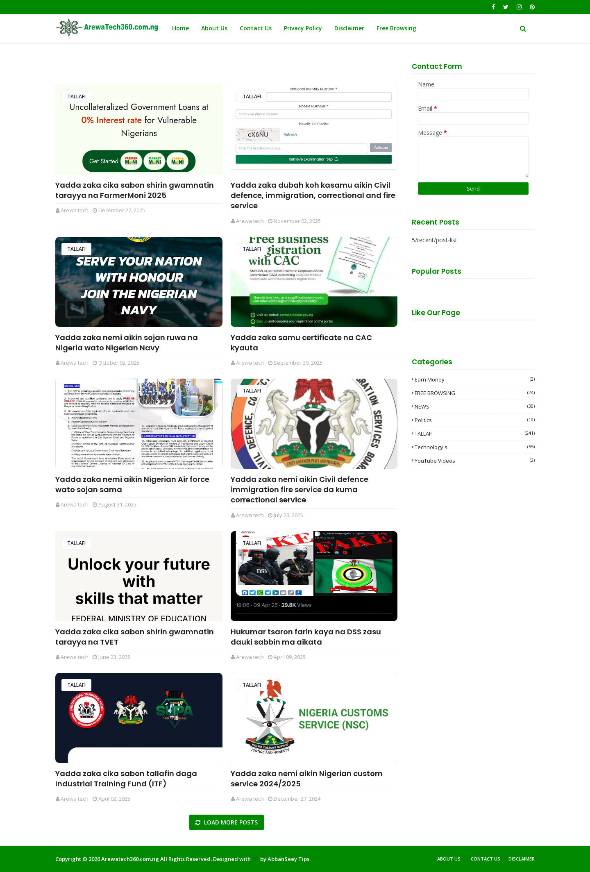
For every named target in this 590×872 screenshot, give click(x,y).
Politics (475, 420)
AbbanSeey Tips (288, 859)
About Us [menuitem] (214, 28)
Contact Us (485, 859)
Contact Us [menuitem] (256, 28)
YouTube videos (475, 460)
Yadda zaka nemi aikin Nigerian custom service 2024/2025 (307, 778)
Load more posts (230, 822)
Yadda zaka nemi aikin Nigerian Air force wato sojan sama (132, 484)
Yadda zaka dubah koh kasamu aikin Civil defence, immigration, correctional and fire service (313, 195)
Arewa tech (74, 210)
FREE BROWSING (475, 393)
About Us (449, 859)
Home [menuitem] (180, 28)
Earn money (475, 379)
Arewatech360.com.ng (130, 859)
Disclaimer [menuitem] (349, 28)
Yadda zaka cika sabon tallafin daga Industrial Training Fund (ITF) (126, 778)
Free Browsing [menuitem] (396, 28)
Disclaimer (521, 859)
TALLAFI (76, 96)
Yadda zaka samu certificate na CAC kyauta (301, 342)
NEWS (475, 406)
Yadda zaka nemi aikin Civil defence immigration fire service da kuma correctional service (299, 489)
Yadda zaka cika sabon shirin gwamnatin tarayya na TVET (134, 637)
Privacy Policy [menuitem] (303, 28)
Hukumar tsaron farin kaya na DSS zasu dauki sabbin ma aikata (306, 637)
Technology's (475, 447)
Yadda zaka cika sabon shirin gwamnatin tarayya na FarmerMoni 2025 (134, 190)
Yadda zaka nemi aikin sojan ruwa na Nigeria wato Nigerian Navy (126, 342)
